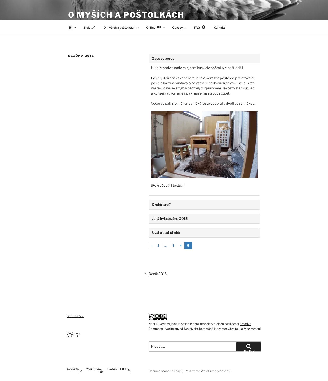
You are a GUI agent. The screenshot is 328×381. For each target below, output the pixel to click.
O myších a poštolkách (126, 15)
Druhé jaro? (161, 205)
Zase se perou (163, 58)
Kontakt (219, 27)
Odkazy (179, 27)
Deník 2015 (158, 274)
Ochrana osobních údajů (165, 371)
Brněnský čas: (75, 316)
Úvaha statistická (166, 233)
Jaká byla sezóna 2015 (170, 219)
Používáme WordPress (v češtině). (208, 371)
